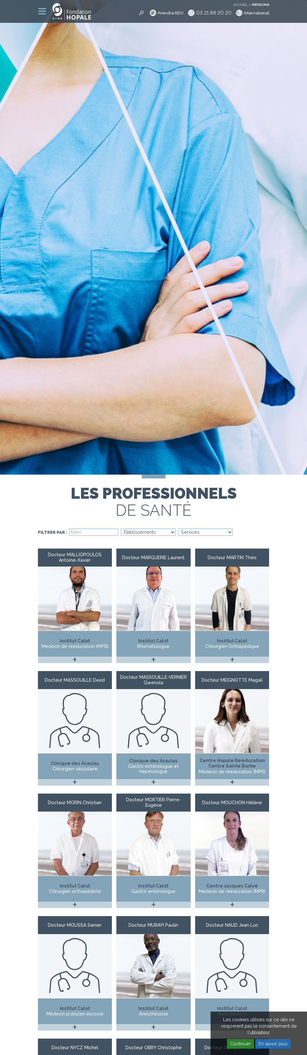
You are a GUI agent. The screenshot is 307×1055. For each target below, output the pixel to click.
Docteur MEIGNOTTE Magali (232, 680)
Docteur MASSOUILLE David (75, 680)
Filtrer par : (52, 532)
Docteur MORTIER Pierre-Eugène (153, 802)
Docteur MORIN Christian (75, 802)
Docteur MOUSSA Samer (75, 925)
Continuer (240, 1043)
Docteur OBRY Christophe (153, 1047)
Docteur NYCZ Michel (74, 1047)
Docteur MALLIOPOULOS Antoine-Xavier (75, 557)
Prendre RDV (171, 13)
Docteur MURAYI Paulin (153, 925)
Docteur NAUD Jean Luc (232, 925)
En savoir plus (272, 1043)
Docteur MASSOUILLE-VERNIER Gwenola (153, 680)
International (256, 13)
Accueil (240, 4)
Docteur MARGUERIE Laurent (153, 557)
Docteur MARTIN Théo (232, 557)
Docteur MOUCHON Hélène (232, 802)
